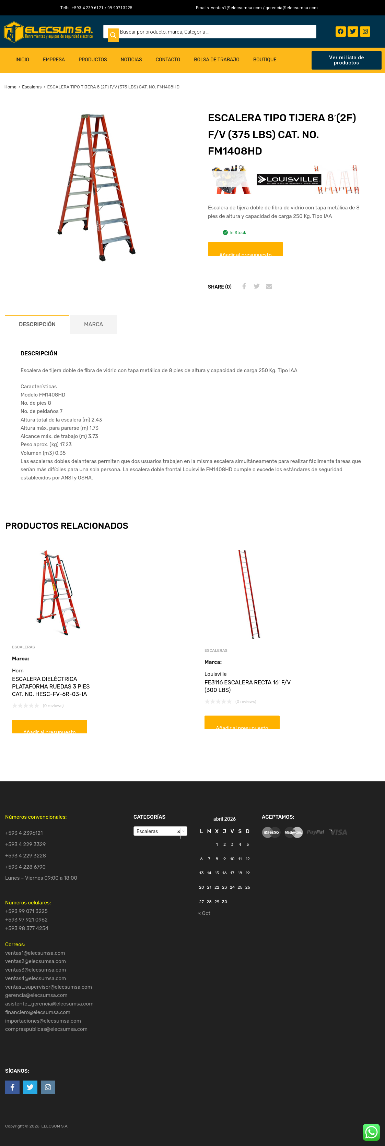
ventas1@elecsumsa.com (35, 953)
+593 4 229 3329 (25, 844)
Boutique (265, 60)
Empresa (54, 60)
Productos (93, 60)
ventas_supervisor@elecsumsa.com (48, 987)
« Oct (204, 913)
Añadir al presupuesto (245, 254)
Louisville (216, 674)
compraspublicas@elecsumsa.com (46, 1029)
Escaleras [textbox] (158, 831)
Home (10, 86)
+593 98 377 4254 (26, 928)
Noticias (131, 60)
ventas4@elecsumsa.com (35, 978)
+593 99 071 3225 (26, 911)
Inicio (22, 60)
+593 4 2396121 (24, 833)
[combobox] (160, 831)
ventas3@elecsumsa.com (35, 970)
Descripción (37, 324)
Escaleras (32, 86)
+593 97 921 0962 (26, 920)
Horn (18, 671)
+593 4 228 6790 (25, 867)
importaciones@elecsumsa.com (43, 1021)
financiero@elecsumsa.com (37, 1012)
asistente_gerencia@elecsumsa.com (49, 1004)
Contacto (168, 60)
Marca (93, 324)
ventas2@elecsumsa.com (35, 961)
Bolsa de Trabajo (216, 60)
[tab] (37, 324)
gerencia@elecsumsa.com (36, 995)
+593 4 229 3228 (25, 856)
